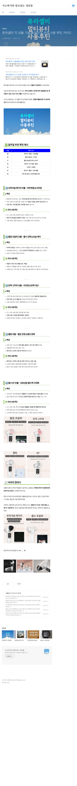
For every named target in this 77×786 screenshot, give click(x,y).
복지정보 (33, 12)
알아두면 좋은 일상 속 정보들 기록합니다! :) (16, 705)
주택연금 (22, 12)
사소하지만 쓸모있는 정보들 (17, 6)
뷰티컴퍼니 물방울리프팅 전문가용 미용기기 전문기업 (21, 61)
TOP (73, 733)
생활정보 (8, 646)
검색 (69, 6)
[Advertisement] (27, 269)
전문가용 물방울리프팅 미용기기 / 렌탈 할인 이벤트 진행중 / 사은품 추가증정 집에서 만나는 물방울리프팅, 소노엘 (21, 65)
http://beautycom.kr (11, 58)
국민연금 (11, 12)
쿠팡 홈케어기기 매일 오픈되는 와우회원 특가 (22, 74)
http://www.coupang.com (12, 72)
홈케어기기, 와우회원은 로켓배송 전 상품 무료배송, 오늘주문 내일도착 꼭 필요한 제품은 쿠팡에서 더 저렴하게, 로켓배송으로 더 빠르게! (26, 78)
